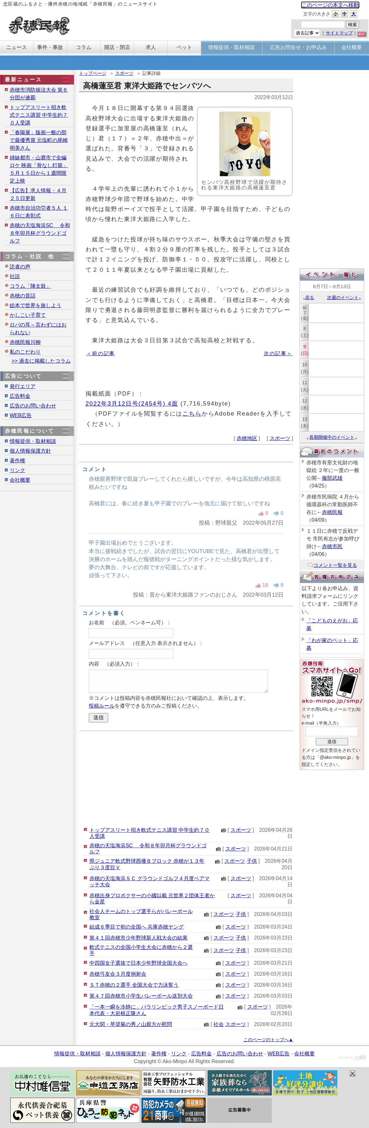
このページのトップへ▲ (268, 1039)
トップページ (92, 73)
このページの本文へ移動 (330, 5)
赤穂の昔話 (23, 295)
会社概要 (20, 480)
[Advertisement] (186, 778)
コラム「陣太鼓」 (30, 286)
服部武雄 (332, 478)
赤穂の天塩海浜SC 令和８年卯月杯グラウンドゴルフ (40, 233)
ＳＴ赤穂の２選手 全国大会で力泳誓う (134, 985)
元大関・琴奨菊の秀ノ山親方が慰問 (130, 1024)
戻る (308, 297)
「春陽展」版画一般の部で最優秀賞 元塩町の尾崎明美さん (39, 140)
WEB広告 (21, 415)
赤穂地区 (247, 438)
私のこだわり (25, 352)
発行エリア (23, 386)
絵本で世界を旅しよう (35, 305)
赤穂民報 (332, 512)
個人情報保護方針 (30, 451)
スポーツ (124, 73)
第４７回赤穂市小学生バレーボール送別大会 (141, 996)
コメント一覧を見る (332, 565)
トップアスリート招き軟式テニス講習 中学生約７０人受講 (39, 115)
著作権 (17, 460)
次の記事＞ (278, 353)
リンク (17, 470)
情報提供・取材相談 (33, 441)
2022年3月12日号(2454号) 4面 (132, 403)
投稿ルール (102, 706)
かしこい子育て (28, 315)
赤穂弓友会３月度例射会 (117, 974)
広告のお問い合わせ (33, 405)
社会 (218, 1024)
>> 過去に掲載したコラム (41, 361)
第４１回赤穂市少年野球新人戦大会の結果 (138, 938)
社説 (15, 276)
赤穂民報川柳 (25, 342)
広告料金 (20, 396)
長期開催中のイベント (332, 437)
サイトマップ (339, 32)
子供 (252, 861)
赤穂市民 (332, 546)
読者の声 (20, 266)
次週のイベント (344, 297)
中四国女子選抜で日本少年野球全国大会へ (138, 963)
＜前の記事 (100, 353)
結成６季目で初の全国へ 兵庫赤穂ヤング (136, 927)
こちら (192, 413)
